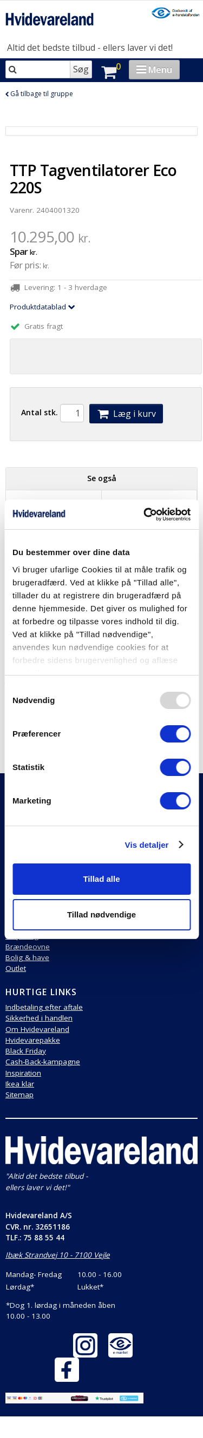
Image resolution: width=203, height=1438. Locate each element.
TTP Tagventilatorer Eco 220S (93, 179)
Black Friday (25, 1051)
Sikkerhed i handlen (39, 1018)
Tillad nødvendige (101, 914)
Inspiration (23, 1073)
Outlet (15, 968)
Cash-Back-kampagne (42, 1061)
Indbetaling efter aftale (44, 1007)
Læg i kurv (126, 414)
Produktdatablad (42, 307)
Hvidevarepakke (32, 1040)
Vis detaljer (147, 844)
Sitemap (19, 1094)
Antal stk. (39, 412)
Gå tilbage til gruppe (39, 93)
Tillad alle (101, 878)
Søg (81, 69)
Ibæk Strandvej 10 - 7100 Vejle (57, 1255)
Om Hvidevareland (37, 1029)
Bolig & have (27, 957)
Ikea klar (19, 1084)
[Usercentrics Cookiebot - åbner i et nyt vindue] (145, 515)
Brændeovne (27, 946)
